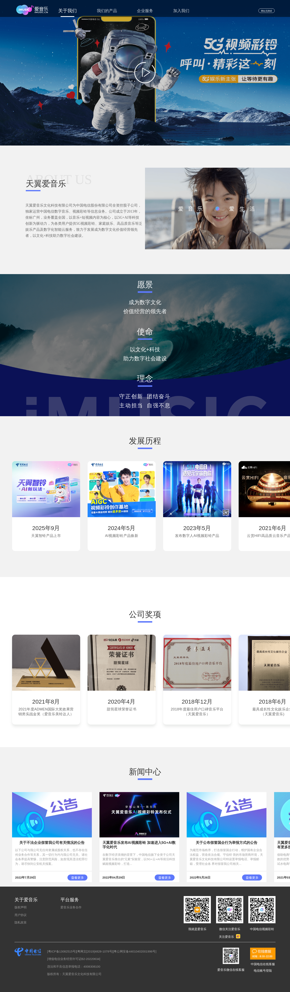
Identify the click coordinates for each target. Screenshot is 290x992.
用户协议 (20, 915)
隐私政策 (20, 922)
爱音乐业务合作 (71, 907)
